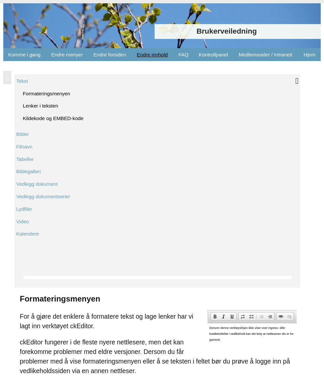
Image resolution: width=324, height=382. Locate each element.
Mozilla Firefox (41, 220)
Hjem (309, 54)
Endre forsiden (110, 54)
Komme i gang (24, 54)
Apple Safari (38, 228)
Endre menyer (67, 54)
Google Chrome (43, 212)
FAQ (183, 54)
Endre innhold (152, 54)
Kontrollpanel (213, 54)
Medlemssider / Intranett (265, 54)
